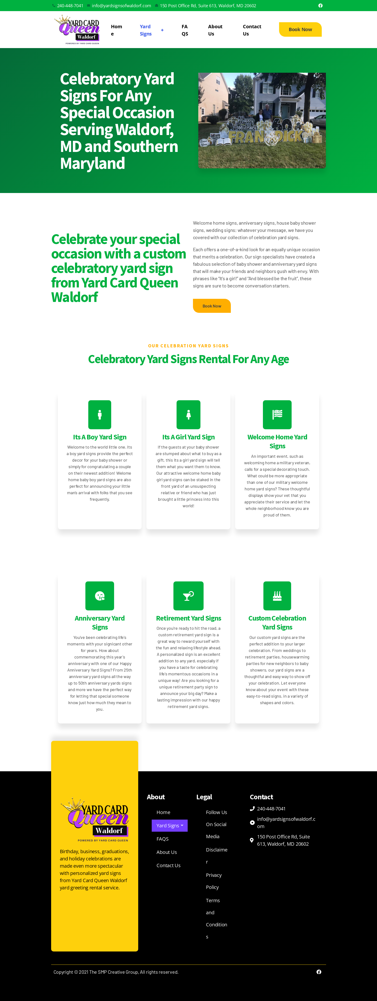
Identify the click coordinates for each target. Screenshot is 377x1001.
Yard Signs (152, 30)
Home (116, 30)
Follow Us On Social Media (216, 824)
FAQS (185, 30)
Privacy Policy (213, 881)
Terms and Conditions (216, 918)
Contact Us (252, 30)
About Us (215, 30)
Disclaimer (216, 855)
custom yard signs (274, 637)
